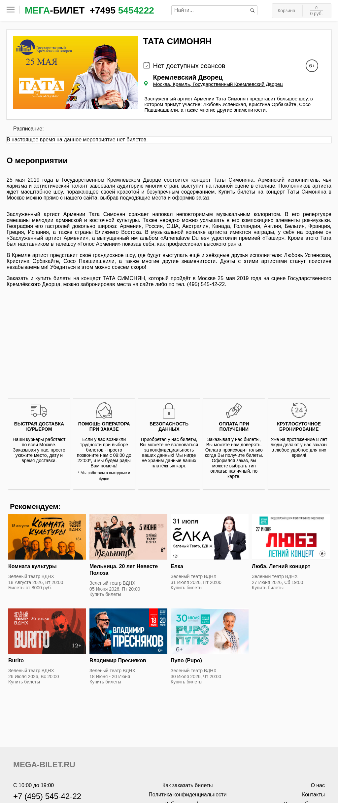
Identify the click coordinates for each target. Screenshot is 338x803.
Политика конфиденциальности (187, 794)
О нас (318, 785)
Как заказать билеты (187, 785)
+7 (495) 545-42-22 (47, 796)
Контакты (313, 794)
